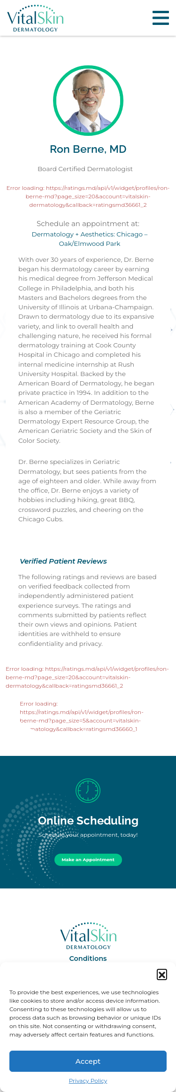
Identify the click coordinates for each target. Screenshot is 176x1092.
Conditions (88, 958)
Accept (88, 1061)
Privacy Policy (88, 1080)
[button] (162, 974)
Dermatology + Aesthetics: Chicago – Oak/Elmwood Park (90, 238)
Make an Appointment (88, 859)
